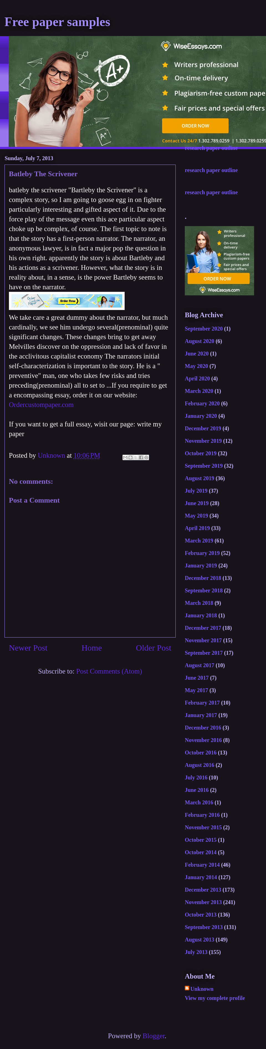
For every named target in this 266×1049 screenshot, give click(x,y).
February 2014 (202, 865)
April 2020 (197, 378)
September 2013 (204, 927)
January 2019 (201, 565)
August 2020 (199, 341)
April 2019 (197, 528)
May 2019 (196, 516)
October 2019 (201, 453)
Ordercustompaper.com (41, 404)
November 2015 (203, 827)
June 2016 (197, 790)
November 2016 (203, 740)
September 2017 (204, 653)
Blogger (154, 1036)
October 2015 (201, 840)
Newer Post (28, 647)
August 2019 (199, 478)
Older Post (154, 647)
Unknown (201, 989)
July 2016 (196, 777)
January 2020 (201, 416)
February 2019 (202, 553)
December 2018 (203, 578)
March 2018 (199, 603)
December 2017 (203, 628)
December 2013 (203, 890)
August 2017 (199, 665)
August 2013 (199, 940)
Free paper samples (57, 22)
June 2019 (197, 503)
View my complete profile (215, 998)
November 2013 (203, 902)
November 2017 (203, 640)
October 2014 (201, 852)
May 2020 (196, 366)
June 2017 (197, 678)
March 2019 (199, 541)
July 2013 (196, 952)
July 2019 (196, 491)
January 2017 (201, 715)
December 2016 (203, 728)
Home (91, 647)
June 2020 (197, 353)
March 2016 (199, 802)
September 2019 (204, 466)
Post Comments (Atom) (109, 671)
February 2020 (202, 403)
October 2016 (201, 752)
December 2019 (203, 428)
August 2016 (199, 765)
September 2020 (204, 329)
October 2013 (201, 915)
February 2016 (202, 815)
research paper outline (211, 148)
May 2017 (196, 690)
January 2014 (201, 877)
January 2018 (201, 615)
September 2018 (204, 590)
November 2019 (203, 441)
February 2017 (202, 703)
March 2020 (199, 391)
